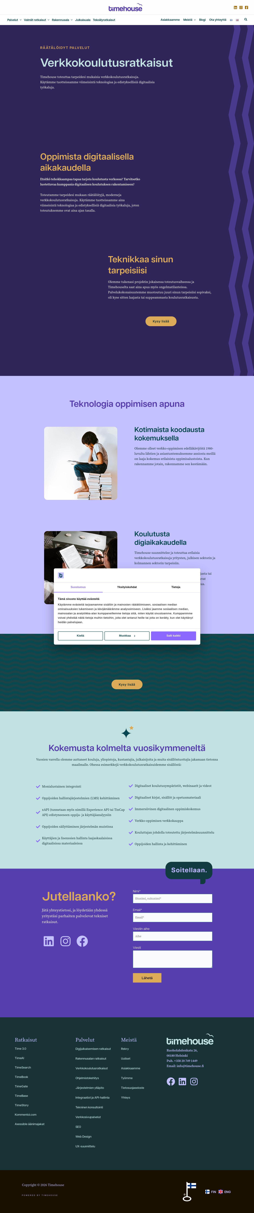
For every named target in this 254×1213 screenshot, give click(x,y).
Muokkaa (127, 635)
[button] (245, 20)
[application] (19, 19)
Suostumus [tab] (78, 587)
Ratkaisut (26, 1039)
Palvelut (85, 1039)
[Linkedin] (235, 7)
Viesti (172, 957)
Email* (172, 915)
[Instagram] (241, 7)
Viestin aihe (172, 933)
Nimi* (172, 896)
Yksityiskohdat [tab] (127, 587)
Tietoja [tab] (175, 587)
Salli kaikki (173, 635)
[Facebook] (246, 7)
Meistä (129, 1039)
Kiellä (80, 635)
